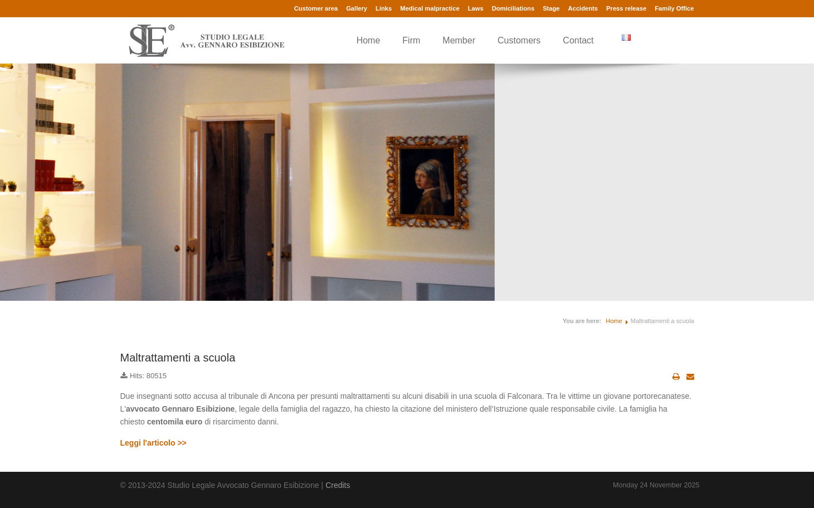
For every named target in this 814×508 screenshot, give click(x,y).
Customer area (316, 8)
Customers (519, 40)
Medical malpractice (429, 8)
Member (458, 40)
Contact (578, 40)
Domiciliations (513, 8)
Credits (337, 485)
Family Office (674, 8)
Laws (476, 8)
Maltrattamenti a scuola (178, 357)
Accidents (583, 8)
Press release (626, 8)
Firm (411, 40)
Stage (551, 8)
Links (384, 8)
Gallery (356, 8)
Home (369, 40)
